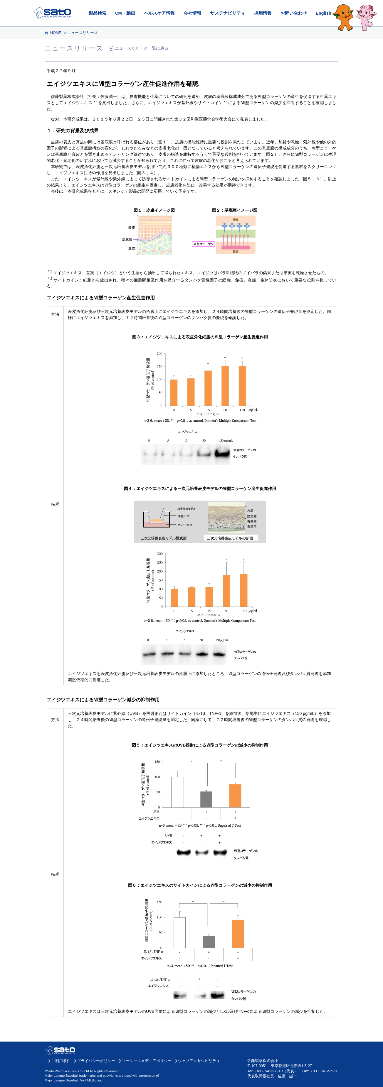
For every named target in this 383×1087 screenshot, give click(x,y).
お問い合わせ (293, 13)
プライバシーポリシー (96, 1061)
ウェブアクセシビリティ (199, 1061)
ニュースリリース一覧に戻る (141, 48)
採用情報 (263, 13)
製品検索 (97, 13)
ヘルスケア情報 (159, 13)
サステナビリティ (227, 13)
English (323, 13)
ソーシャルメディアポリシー (147, 1061)
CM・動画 (125, 13)
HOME (55, 33)
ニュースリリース (82, 33)
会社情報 (192, 13)
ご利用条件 (60, 1061)
